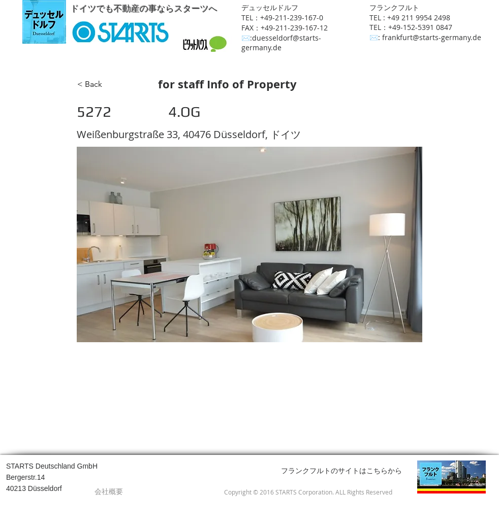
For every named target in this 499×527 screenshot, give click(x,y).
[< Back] (110, 84)
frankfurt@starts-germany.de (431, 37)
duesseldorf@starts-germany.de (281, 42)
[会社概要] (108, 491)
